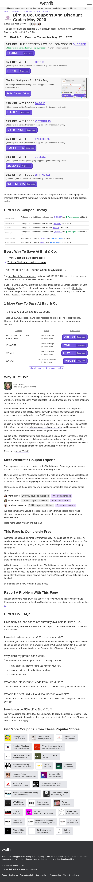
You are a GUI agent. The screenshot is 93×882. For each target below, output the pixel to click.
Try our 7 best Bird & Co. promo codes (26, 258)
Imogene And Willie (23, 291)
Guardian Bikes (47, 295)
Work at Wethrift (26, 875)
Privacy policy (55, 875)
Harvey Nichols (28, 295)
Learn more (82, 8)
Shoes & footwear (13, 12)
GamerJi (52, 291)
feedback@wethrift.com (42, 602)
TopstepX (15, 295)
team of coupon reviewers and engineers (61, 408)
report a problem (60, 446)
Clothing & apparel (43, 12)
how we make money (30, 430)
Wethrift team (26, 198)
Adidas (11, 288)
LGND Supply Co (65, 291)
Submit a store (41, 875)
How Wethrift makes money (13, 865)
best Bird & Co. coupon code (22, 276)
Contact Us (13, 875)
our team (38, 523)
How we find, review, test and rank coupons (19, 869)
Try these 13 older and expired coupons (27, 262)
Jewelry (28, 12)
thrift (46, 3)
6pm (85, 285)
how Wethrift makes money (35, 584)
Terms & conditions (71, 875)
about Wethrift (22, 451)
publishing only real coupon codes (45, 427)
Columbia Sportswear (71, 285)
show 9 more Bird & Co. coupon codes (46, 368)
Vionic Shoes (40, 291)
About (4, 875)
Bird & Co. (36, 29)
